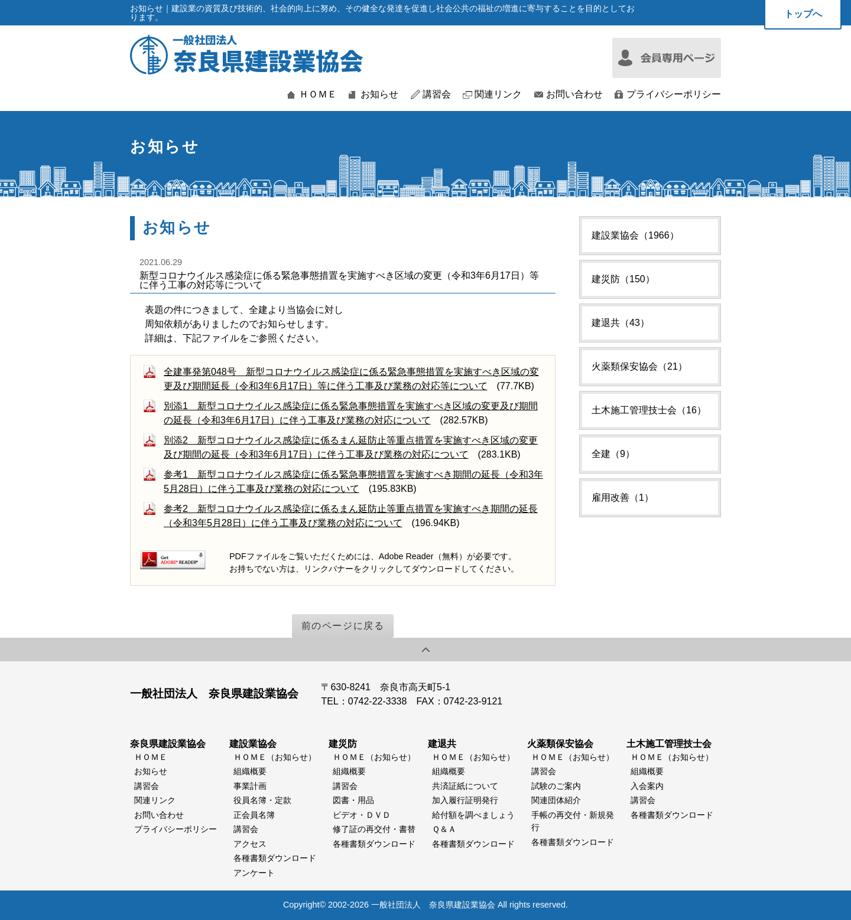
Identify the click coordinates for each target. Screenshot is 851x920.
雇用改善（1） (623, 497)
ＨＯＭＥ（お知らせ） (274, 757)
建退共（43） (620, 323)
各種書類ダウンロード (274, 858)
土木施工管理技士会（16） (649, 410)
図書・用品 (353, 800)
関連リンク (498, 94)
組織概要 (250, 771)
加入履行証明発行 (465, 800)
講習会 (437, 94)
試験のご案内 (556, 786)
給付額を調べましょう (473, 815)
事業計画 (250, 786)
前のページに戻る (343, 626)
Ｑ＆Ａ (444, 829)
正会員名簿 (254, 815)
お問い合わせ (574, 94)
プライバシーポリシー (673, 94)
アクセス (250, 844)
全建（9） (613, 454)
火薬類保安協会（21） (639, 366)
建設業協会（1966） (635, 235)
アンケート (254, 872)
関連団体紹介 (556, 800)
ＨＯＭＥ (318, 94)
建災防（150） (623, 279)
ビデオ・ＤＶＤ (362, 815)
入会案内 (647, 786)
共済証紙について (465, 786)
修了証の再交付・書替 (374, 829)
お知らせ (379, 94)
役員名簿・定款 (262, 800)
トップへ (803, 14)
